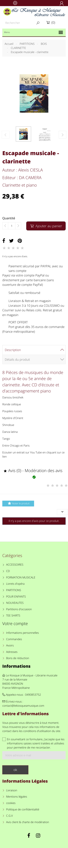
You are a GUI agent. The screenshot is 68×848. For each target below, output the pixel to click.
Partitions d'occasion (19, 609)
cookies (11, 803)
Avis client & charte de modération (27, 822)
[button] (62, 135)
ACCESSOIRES (14, 565)
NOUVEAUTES (15, 603)
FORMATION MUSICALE (20, 577)
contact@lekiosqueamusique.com (23, 706)
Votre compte (15, 623)
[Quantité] (11, 225)
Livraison (11, 790)
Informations (16, 666)
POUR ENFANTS (16, 596)
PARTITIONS (13, 590)
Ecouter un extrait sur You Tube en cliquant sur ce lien (33, 454)
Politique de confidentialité (22, 809)
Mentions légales (16, 796)
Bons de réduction (17, 658)
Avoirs (10, 645)
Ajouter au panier (46, 226)
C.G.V (9, 816)
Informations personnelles (22, 633)
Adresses (11, 652)
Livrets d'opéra (15, 584)
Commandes (14, 639)
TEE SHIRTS (13, 615)
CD (8, 571)
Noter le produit (18, 503)
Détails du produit (17, 359)
